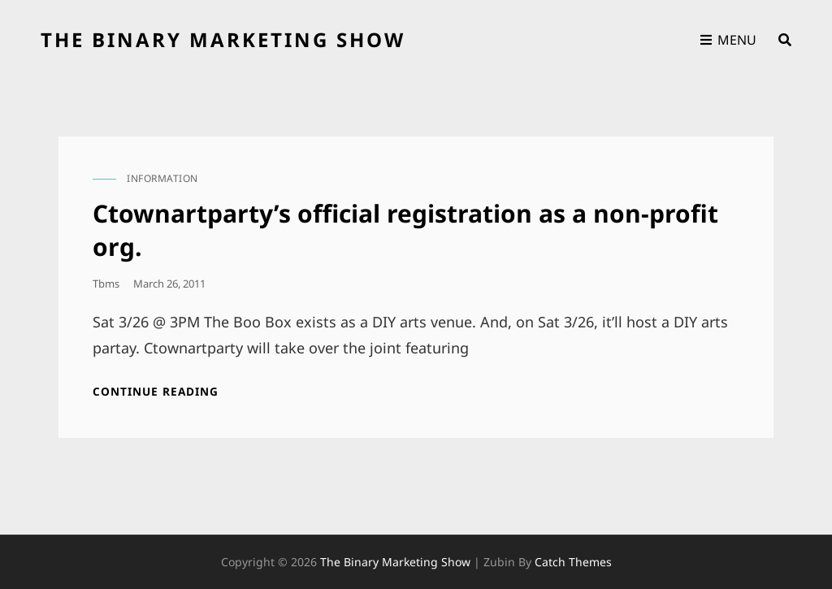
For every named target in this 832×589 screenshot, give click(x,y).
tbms (106, 283)
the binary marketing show (223, 39)
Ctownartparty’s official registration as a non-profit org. (405, 230)
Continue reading (161, 391)
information (162, 178)
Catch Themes (573, 562)
